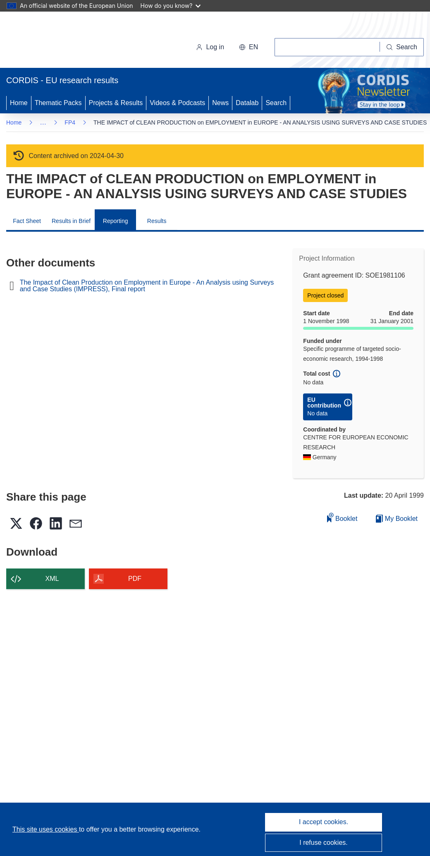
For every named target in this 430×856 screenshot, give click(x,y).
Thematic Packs (58, 102)
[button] (248, 47)
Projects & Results (116, 102)
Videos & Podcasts (177, 102)
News (220, 102)
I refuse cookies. (323, 842)
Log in (210, 46)
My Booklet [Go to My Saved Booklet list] (397, 519)
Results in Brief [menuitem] (71, 221)
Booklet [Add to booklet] (342, 517)
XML (52, 578)
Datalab (247, 102)
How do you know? (171, 5)
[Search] (402, 47)
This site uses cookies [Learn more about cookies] (45, 829)
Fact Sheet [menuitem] (27, 221)
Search (276, 102)
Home (19, 102)
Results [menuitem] (157, 221)
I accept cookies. (323, 821)
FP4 (69, 122)
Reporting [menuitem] (115, 221)
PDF (134, 578)
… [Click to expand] (43, 122)
